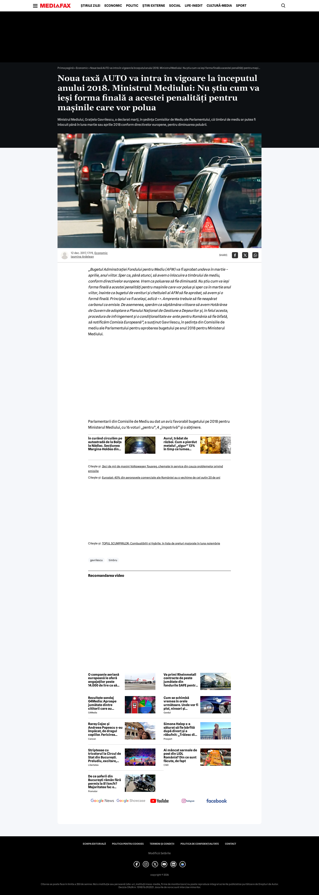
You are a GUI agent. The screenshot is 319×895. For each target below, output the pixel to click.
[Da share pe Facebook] (235, 255)
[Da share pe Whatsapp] (255, 255)
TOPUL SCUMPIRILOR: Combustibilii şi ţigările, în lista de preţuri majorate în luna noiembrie (161, 543)
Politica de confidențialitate (200, 843)
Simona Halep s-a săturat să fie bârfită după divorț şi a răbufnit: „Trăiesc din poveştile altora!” (180, 729)
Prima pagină (66, 68)
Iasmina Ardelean (82, 256)
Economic (113, 5)
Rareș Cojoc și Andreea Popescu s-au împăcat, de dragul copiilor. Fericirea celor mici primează (105, 729)
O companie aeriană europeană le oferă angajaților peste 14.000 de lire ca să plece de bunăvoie (103, 680)
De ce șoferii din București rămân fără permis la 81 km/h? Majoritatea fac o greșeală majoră (104, 782)
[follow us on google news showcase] (131, 801)
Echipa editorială (94, 843)
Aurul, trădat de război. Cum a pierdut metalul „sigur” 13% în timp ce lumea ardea (180, 444)
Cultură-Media (219, 5)
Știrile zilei (90, 5)
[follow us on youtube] (159, 801)
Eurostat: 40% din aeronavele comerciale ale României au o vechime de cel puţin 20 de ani (161, 477)
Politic (132, 5)
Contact (230, 843)
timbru (113, 560)
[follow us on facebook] (216, 801)
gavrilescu (96, 560)
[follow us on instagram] (188, 801)
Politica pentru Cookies (128, 843)
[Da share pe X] (245, 255)
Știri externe (153, 5)
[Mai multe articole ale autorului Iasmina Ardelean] (65, 255)
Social (175, 5)
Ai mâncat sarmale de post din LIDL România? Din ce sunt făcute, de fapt (180, 755)
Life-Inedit (194, 5)
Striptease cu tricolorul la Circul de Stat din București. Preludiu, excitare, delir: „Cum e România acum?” (105, 755)
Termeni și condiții (162, 843)
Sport (241, 5)
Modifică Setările (159, 853)
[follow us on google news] (102, 801)
